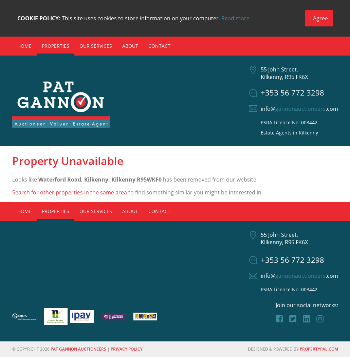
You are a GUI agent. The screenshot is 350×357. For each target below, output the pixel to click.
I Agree (319, 18)
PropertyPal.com (319, 349)
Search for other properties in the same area (69, 192)
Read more (235, 18)
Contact (159, 46)
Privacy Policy (127, 349)
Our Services (95, 46)
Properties (55, 46)
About (130, 46)
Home (24, 46)
